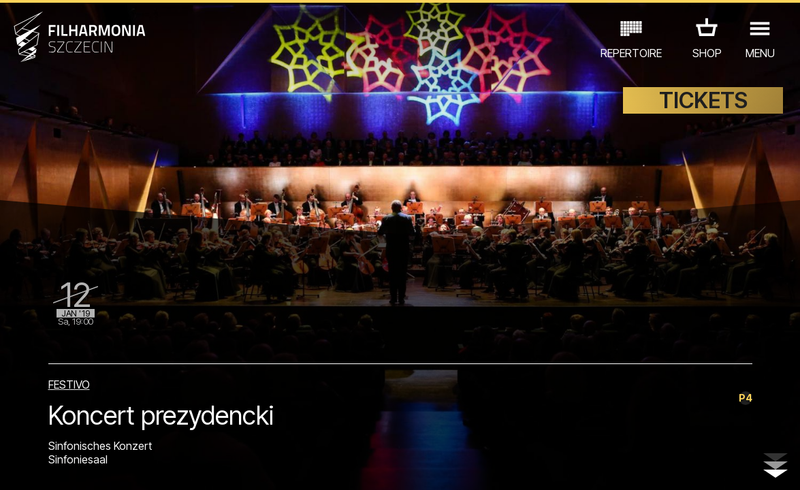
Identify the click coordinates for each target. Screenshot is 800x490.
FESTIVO (69, 384)
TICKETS (703, 100)
